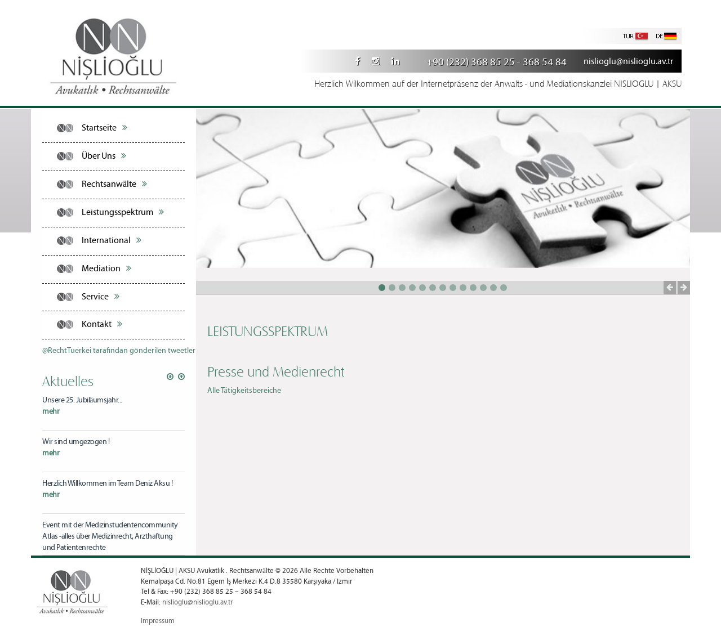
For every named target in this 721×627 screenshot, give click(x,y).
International (111, 240)
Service (100, 297)
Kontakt (102, 324)
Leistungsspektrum (123, 212)
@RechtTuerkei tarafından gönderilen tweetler (118, 350)
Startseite (104, 128)
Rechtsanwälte (114, 184)
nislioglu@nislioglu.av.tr (628, 61)
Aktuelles (68, 380)
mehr (50, 411)
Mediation (106, 268)
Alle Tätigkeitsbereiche (244, 390)
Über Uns (104, 156)
